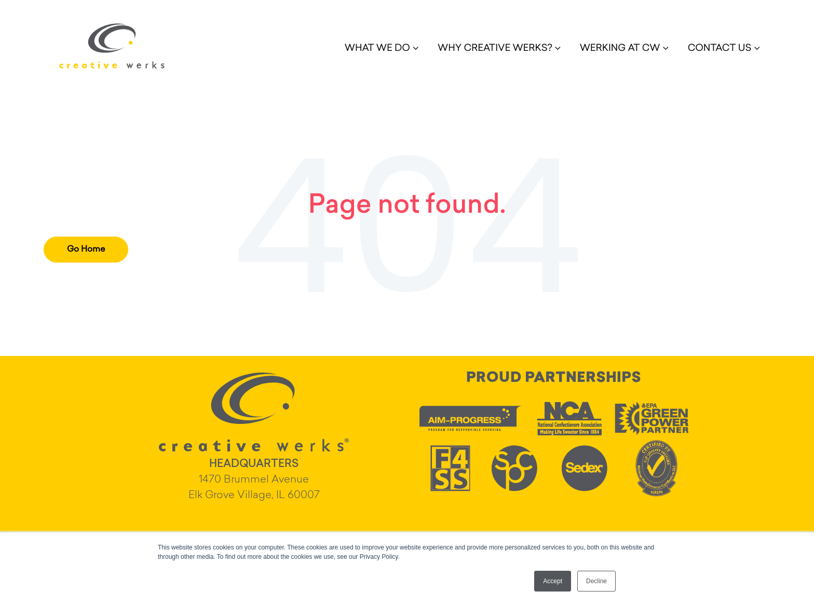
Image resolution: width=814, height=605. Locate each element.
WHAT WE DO (377, 48)
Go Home (86, 249)
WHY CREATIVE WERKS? (495, 48)
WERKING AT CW (620, 48)
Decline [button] (596, 581)
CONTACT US (720, 48)
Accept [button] (552, 581)
